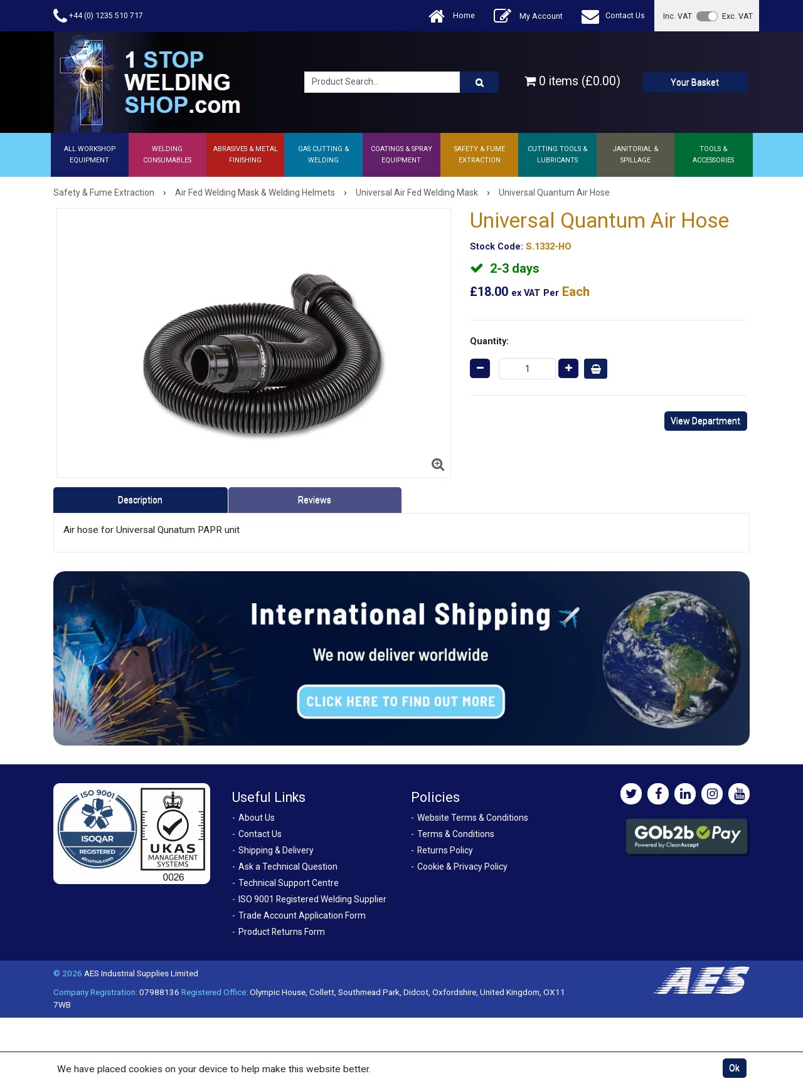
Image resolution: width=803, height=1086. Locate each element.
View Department (705, 421)
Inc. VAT (677, 16)
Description (140, 500)
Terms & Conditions (455, 834)
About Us (256, 818)
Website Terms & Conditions (472, 818)
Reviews (314, 500)
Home (451, 16)
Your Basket (695, 82)
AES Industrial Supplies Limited (141, 973)
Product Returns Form (281, 932)
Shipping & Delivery (276, 850)
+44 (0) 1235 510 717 (98, 16)
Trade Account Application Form (302, 915)
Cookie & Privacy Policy (462, 867)
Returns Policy (445, 850)
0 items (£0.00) (572, 81)
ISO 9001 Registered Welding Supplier (312, 899)
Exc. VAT (737, 16)
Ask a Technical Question (288, 867)
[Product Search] (479, 82)
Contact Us (613, 16)
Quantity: (489, 341)
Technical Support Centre (288, 883)
